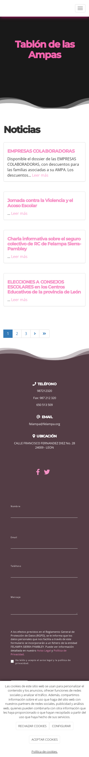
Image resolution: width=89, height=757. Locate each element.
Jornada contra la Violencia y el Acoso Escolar (40, 202)
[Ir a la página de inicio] (2, 8)
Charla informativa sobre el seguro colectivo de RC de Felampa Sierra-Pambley (44, 244)
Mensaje (16, 597)
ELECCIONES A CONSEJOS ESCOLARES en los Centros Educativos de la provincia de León (44, 287)
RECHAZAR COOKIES (32, 726)
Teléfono (16, 566)
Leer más (40, 175)
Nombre (15, 506)
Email (14, 537)
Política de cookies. (45, 751)
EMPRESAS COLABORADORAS (41, 151)
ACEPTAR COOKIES (45, 739)
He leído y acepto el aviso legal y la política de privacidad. (41, 662)
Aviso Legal (44, 650)
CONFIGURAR (61, 726)
